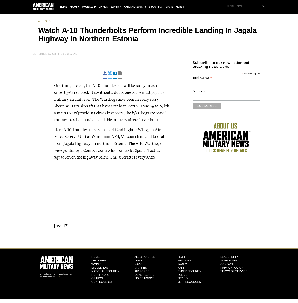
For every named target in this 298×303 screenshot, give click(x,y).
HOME (95, 256)
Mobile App (89, 7)
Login (58, 276)
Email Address (202, 77)
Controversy (102, 281)
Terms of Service (233, 271)
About (73, 7)
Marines (140, 267)
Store (169, 7)
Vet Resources (189, 281)
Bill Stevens (69, 54)
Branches (155, 7)
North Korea (101, 274)
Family (182, 264)
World (115, 7)
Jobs (181, 267)
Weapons (184, 260)
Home (63, 7)
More (179, 7)
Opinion (103, 7)
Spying (182, 278)
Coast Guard (144, 274)
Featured (98, 260)
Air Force (45, 21)
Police (182, 274)
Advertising (229, 260)
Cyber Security (189, 271)
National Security (135, 7)
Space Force (144, 278)
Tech (181, 256)
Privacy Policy (231, 267)
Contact (226, 264)
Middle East (100, 267)
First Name (199, 91)
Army (138, 260)
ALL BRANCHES (144, 256)
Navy (138, 264)
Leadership (229, 256)
